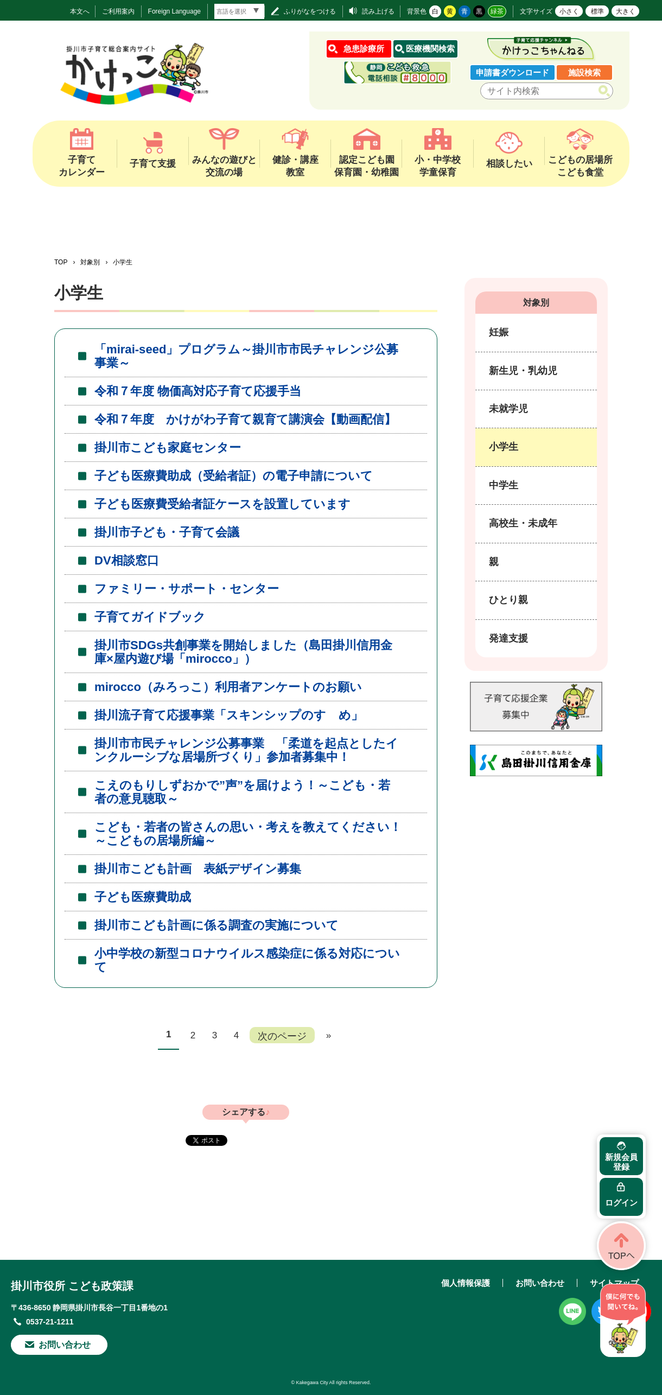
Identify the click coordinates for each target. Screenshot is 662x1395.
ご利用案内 (118, 11)
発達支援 (508, 638)
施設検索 (584, 72)
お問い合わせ (65, 1344)
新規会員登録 (621, 1161)
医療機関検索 (430, 48)
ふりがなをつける (310, 11)
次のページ (282, 1036)
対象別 (90, 262)
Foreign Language (174, 11)
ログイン (621, 1202)
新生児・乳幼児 (523, 370)
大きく (625, 11)
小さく (569, 11)
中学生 (503, 485)
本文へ (80, 11)
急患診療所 (363, 48)
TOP (60, 262)
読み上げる (378, 11)
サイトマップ (614, 1283)
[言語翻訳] (239, 11)
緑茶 (497, 11)
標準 (597, 11)
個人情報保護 (465, 1283)
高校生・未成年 (523, 523)
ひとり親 (508, 599)
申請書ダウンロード (512, 72)
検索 (606, 91)
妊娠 (498, 332)
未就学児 (508, 408)
